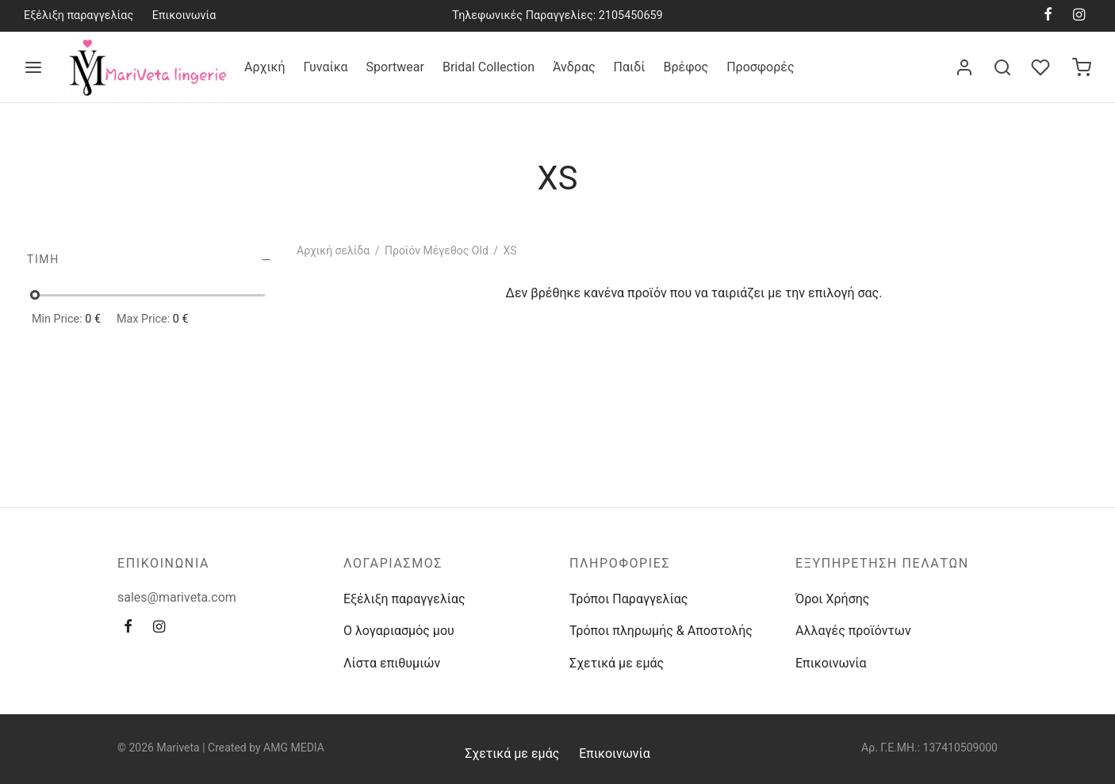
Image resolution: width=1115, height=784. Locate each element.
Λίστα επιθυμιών (391, 663)
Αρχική (264, 67)
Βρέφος (685, 67)
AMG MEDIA (293, 747)
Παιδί (630, 67)
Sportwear (395, 67)
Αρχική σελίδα (333, 250)
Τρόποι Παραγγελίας (628, 598)
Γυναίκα (326, 67)
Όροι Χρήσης (832, 598)
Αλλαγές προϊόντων (853, 630)
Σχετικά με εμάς (616, 663)
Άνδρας (574, 67)
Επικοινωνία (184, 15)
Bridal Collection (489, 67)
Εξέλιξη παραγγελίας (78, 15)
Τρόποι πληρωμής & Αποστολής (661, 630)
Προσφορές (760, 67)
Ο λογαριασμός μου (398, 630)
